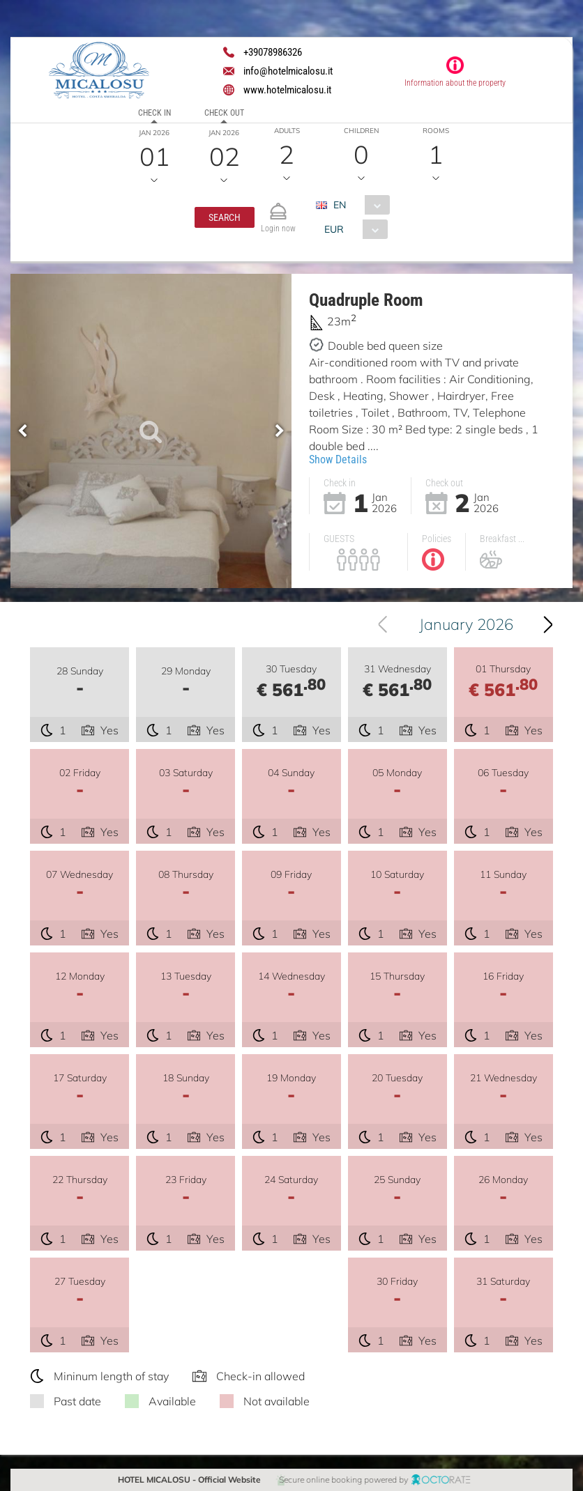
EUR (333, 229)
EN (339, 205)
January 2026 (466, 624)
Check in (154, 113)
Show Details (338, 459)
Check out (224, 113)
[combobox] (357, 205)
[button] (225, 217)
